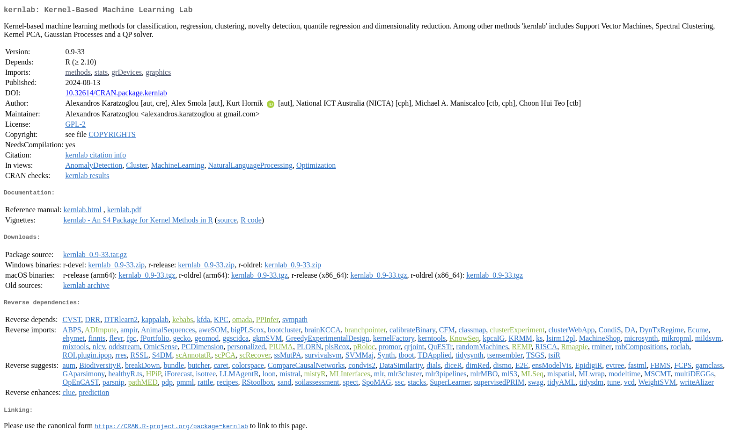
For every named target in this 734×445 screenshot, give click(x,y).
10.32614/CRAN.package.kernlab (116, 95)
